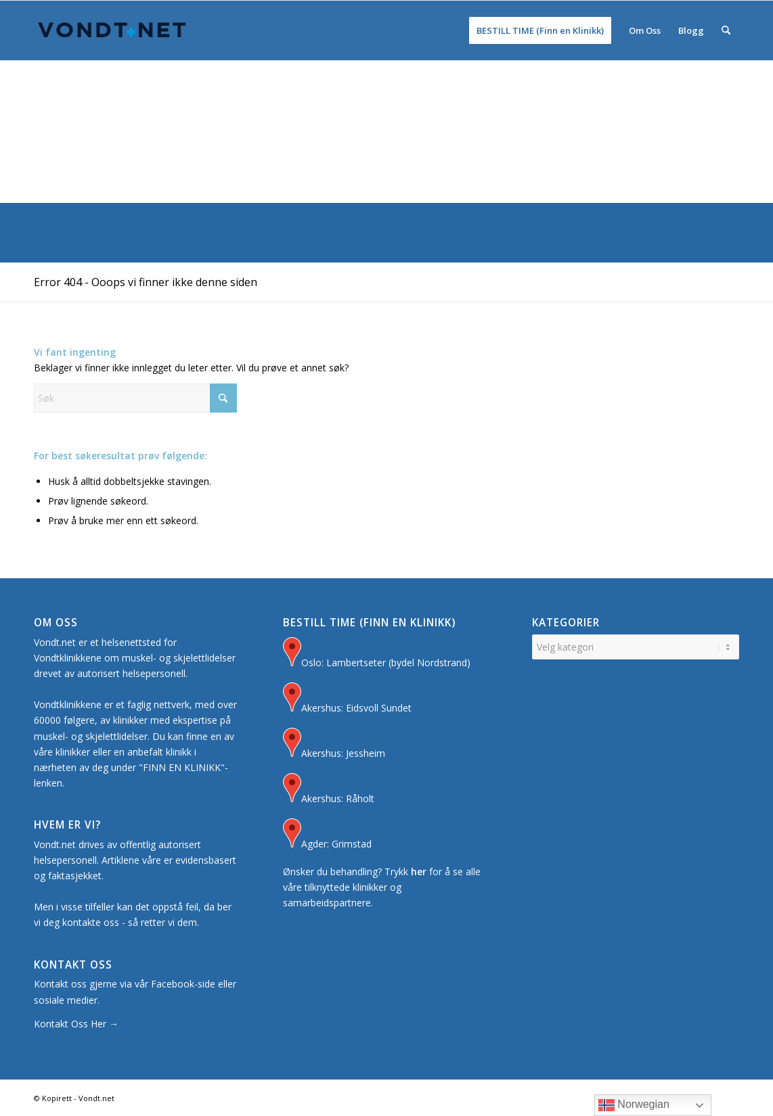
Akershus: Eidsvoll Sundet (347, 699)
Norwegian (633, 1105)
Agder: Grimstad (327, 835)
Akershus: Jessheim (334, 744)
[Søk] (726, 30)
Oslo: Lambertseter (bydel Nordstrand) (376, 653)
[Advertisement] (386, 101)
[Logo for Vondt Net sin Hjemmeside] (112, 30)
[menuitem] (540, 30)
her (418, 871)
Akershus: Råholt (328, 789)
